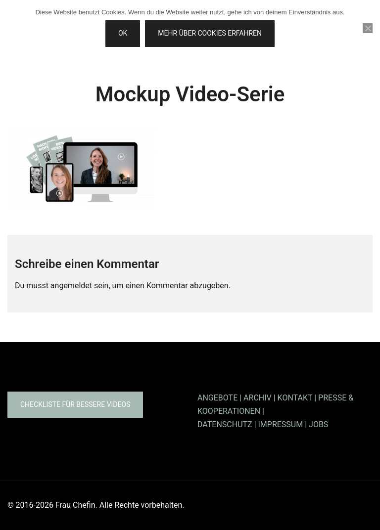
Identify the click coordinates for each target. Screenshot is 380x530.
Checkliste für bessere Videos (75, 404)
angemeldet (71, 285)
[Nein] (368, 28)
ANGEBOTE (217, 397)
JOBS (318, 424)
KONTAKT (295, 397)
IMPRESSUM (280, 424)
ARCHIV (257, 397)
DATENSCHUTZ (224, 424)
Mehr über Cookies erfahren (210, 33)
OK (122, 33)
